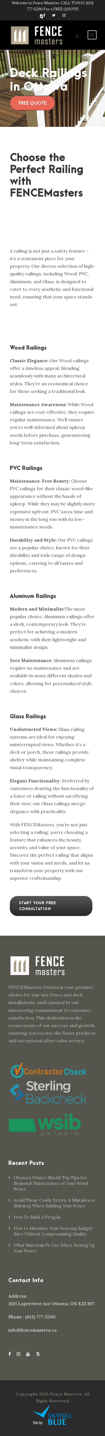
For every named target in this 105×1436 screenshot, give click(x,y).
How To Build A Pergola (37, 1217)
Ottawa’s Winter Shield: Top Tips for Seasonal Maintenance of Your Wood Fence (51, 1183)
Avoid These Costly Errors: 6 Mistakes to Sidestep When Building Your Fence (54, 1203)
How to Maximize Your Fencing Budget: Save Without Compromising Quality (53, 1231)
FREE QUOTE (32, 103)
